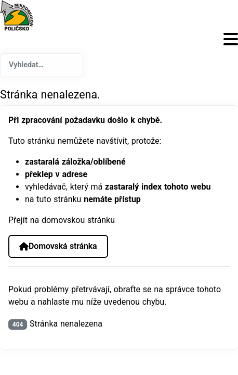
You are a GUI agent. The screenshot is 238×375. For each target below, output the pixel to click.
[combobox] (41, 65)
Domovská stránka (58, 246)
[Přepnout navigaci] (119, 39)
